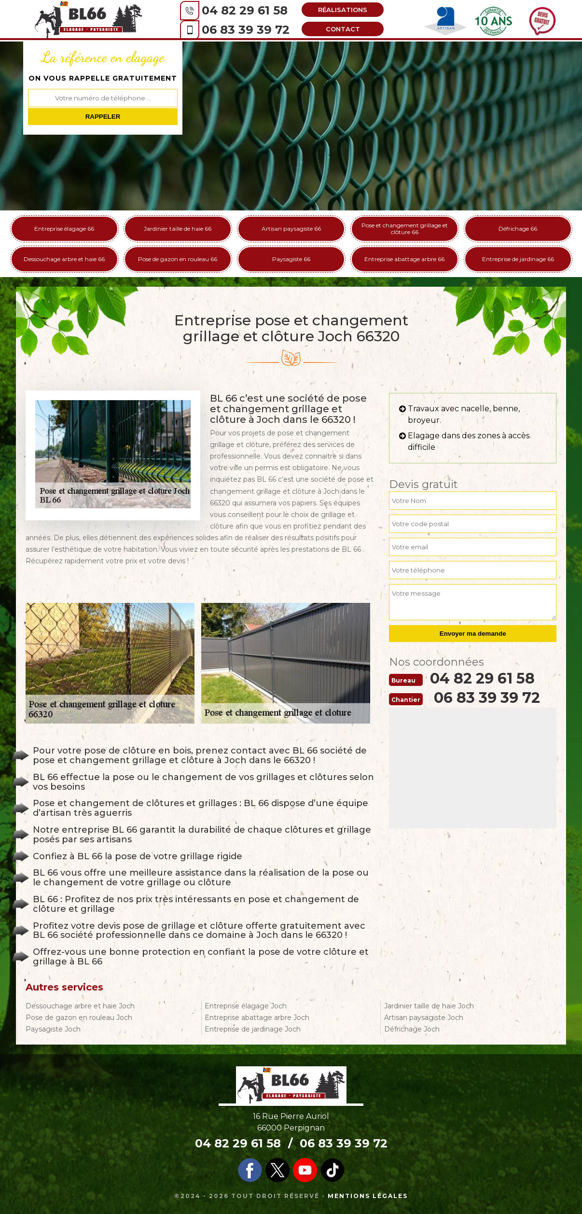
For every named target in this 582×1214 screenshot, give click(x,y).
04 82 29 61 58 (245, 10)
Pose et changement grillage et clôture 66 (404, 229)
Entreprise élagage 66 (64, 228)
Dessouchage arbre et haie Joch (80, 1006)
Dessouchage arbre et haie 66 (64, 259)
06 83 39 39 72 (246, 30)
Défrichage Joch (412, 1029)
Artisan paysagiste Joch (423, 1017)
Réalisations (342, 10)
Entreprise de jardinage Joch (253, 1029)
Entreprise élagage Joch (246, 1006)
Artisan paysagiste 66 (291, 228)
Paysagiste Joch (53, 1029)
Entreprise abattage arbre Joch (257, 1017)
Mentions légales (368, 1196)
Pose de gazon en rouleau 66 (177, 259)
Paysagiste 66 (291, 259)
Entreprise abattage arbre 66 (404, 259)
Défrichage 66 (518, 228)
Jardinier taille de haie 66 (177, 228)
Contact (343, 29)
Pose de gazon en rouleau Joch (79, 1017)
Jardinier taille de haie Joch (429, 1006)
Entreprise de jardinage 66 (518, 259)
